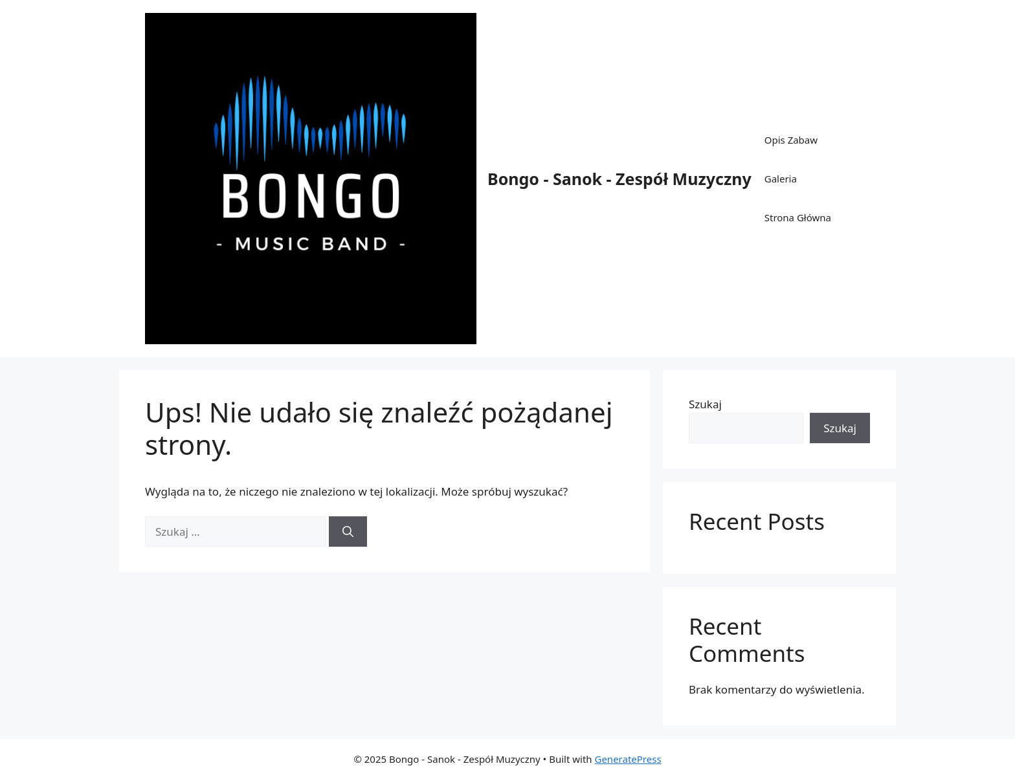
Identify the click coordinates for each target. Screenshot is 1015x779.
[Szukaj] (348, 531)
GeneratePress (627, 758)
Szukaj (705, 404)
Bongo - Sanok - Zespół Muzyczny (619, 179)
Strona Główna (797, 217)
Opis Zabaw (791, 139)
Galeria (780, 178)
